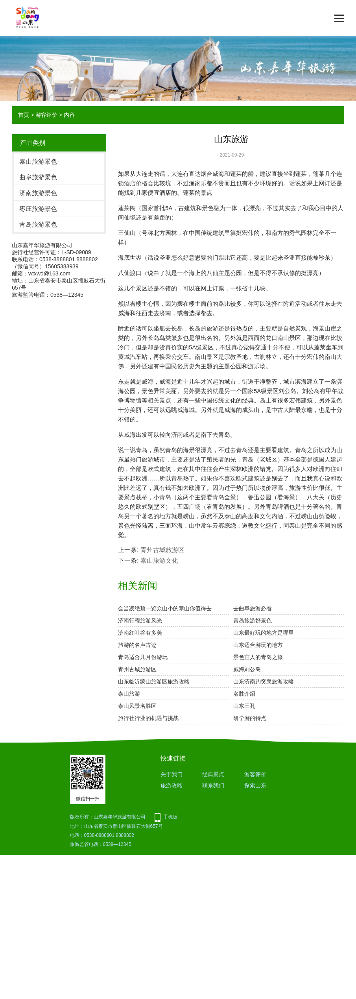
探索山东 (255, 785)
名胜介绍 (244, 694)
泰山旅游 (129, 694)
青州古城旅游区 (162, 550)
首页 (23, 115)
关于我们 (171, 774)
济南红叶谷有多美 (140, 633)
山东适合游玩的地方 (258, 645)
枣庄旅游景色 (38, 208)
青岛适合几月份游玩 (143, 657)
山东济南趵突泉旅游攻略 (263, 681)
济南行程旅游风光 (140, 620)
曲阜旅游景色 (38, 177)
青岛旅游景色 (38, 224)
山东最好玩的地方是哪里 (263, 633)
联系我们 (213, 785)
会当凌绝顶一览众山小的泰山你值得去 (165, 608)
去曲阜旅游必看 (252, 608)
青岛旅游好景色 (252, 620)
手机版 (170, 817)
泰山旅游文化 (159, 560)
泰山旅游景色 (38, 161)
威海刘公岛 (247, 669)
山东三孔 (244, 706)
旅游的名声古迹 (137, 645)
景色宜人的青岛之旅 (258, 657)
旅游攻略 (171, 785)
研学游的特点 (249, 718)
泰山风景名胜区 (137, 706)
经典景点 (213, 774)
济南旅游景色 (38, 193)
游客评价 (46, 115)
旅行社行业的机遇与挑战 (148, 718)
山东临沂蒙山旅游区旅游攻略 (154, 681)
